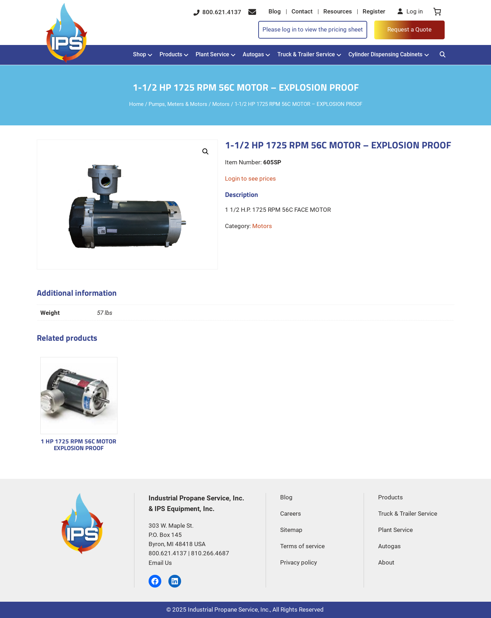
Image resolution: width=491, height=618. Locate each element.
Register (374, 11)
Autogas (253, 54)
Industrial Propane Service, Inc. (229, 609)
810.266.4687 (210, 553)
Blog (274, 11)
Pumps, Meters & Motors (178, 104)
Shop (139, 54)
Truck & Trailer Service (306, 54)
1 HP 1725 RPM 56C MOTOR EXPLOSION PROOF (78, 444)
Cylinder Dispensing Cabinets (385, 54)
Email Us (160, 563)
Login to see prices (250, 178)
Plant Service (212, 54)
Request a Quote (409, 29)
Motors (221, 104)
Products (171, 54)
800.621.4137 (217, 12)
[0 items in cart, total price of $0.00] (437, 12)
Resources (337, 11)
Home (136, 104)
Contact (302, 11)
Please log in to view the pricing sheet (312, 29)
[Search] (443, 54)
